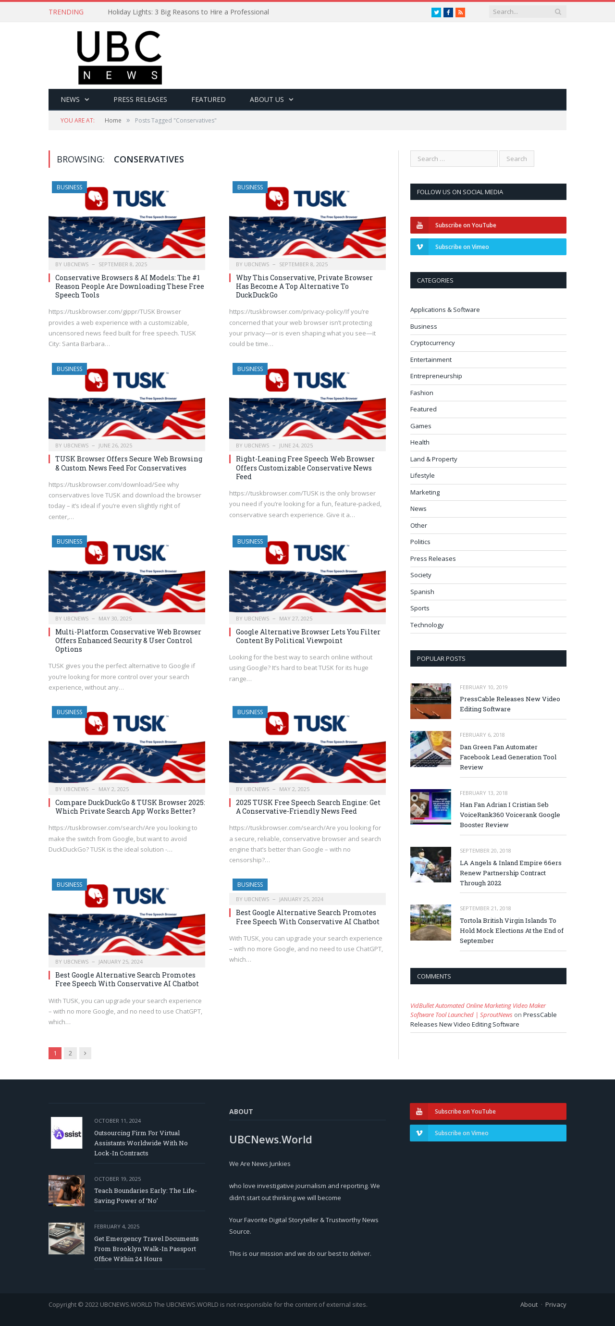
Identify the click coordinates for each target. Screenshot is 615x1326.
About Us (267, 99)
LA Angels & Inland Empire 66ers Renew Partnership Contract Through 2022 (511, 872)
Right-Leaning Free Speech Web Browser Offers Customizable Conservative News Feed (305, 467)
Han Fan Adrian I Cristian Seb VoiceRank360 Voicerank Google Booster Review (510, 814)
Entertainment (431, 359)
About (529, 1304)
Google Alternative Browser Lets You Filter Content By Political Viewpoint (308, 636)
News (70, 99)
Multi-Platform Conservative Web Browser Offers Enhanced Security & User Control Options (128, 640)
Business (69, 187)
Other (418, 525)
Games (420, 425)
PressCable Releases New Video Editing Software (510, 703)
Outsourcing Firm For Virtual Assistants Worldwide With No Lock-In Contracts (141, 1142)
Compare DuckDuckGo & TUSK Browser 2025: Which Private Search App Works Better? (130, 807)
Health (420, 442)
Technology (427, 624)
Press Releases (140, 99)
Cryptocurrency (432, 342)
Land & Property (433, 459)
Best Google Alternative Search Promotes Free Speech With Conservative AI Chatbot (127, 979)
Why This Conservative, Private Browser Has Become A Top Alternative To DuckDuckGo (304, 286)
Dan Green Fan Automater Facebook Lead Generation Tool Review (508, 757)
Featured (208, 99)
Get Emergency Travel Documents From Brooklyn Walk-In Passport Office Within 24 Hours (146, 1248)
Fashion (421, 392)
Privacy (555, 1304)
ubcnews (75, 264)
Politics (420, 541)
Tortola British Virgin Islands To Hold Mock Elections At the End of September (512, 930)
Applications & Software (445, 309)
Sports (420, 608)
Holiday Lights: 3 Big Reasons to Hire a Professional (188, 12)
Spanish (422, 591)
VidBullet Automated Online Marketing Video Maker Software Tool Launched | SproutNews (478, 1010)
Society (420, 574)
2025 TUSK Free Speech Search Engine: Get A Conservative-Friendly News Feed (308, 807)
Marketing (425, 492)
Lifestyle (422, 475)
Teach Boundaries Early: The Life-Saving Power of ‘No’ (145, 1195)
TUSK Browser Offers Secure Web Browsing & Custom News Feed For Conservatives (128, 463)
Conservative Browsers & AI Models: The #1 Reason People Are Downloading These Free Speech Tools (129, 286)
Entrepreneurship (436, 376)
